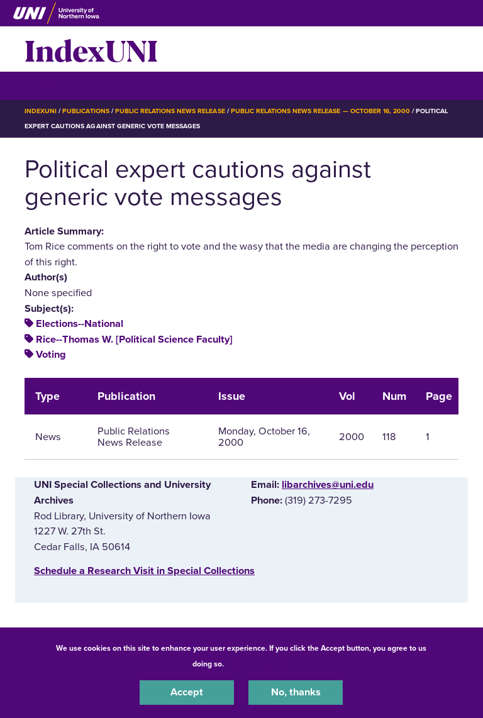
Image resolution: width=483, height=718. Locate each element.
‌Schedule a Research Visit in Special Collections (144, 571)
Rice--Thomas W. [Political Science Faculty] (134, 339)
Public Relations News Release (170, 111)
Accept (186, 692)
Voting (51, 354)
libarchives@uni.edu (328, 484)
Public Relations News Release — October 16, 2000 (320, 111)
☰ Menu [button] (47, 85)
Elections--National (79, 324)
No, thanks (296, 692)
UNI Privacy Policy (259, 664)
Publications (85, 111)
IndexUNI (91, 49)
